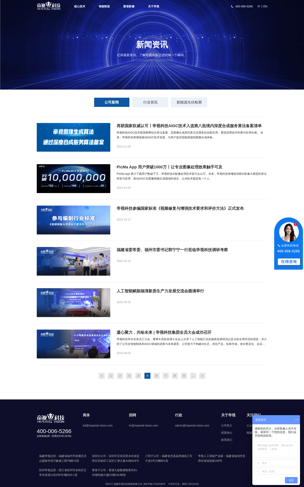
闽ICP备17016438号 (154, 484)
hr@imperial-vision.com (143, 425)
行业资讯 (150, 102)
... (193, 375)
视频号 (251, 432)
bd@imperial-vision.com (98, 425)
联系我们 (226, 439)
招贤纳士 (226, 432)
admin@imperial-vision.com (192, 425)
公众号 (251, 425)
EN (265, 6)
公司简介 (226, 425)
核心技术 (79, 6)
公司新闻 (111, 102)
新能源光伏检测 (189, 102)
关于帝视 (153, 6)
